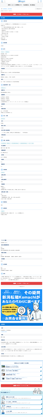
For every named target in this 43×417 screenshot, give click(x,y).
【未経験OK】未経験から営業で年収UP (14, 378)
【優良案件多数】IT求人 (11, 374)
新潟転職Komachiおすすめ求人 (12, 366)
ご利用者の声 (8, 406)
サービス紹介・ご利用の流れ (11, 401)
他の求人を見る (4, 331)
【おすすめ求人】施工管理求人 (12, 370)
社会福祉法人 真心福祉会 (7, 8)
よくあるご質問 (9, 411)
